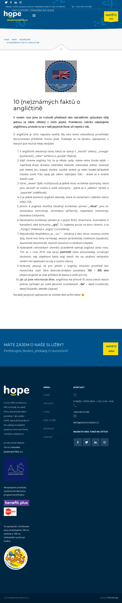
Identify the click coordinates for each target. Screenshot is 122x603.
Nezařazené (77, 85)
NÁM (111, 17)
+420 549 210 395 (81, 411)
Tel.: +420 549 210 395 (82, 6)
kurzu (65, 275)
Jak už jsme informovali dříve (37, 279)
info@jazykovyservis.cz (86, 422)
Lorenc (109, 597)
